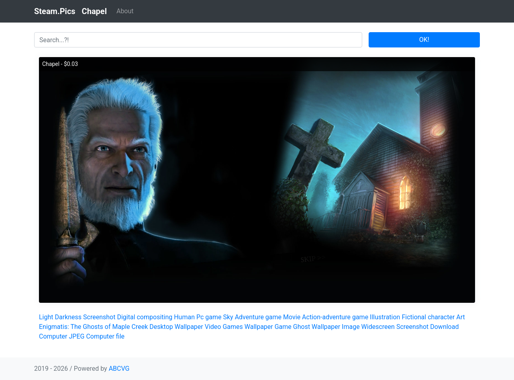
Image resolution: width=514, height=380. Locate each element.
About (125, 11)
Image (351, 327)
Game (283, 327)
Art (460, 317)
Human (184, 317)
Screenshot (99, 317)
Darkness (68, 317)
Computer (53, 336)
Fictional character (428, 317)
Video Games (224, 327)
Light (46, 317)
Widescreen (378, 327)
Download (444, 327)
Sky (228, 317)
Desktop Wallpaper (176, 327)
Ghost (301, 327)
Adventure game (258, 317)
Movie (291, 317)
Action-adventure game (335, 317)
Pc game (209, 317)
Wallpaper (259, 327)
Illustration (385, 317)
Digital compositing (144, 317)
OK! (424, 39)
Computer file (105, 336)
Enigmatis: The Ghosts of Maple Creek (93, 327)
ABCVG (119, 368)
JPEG (76, 336)
